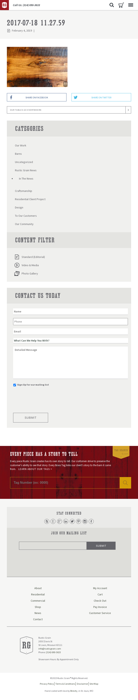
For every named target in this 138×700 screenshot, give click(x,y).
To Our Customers (26, 216)
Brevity (73, 691)
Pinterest (79, 521)
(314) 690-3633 (53, 652)
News (38, 613)
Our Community (24, 224)
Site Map (94, 684)
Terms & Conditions (65, 684)
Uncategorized (24, 162)
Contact (38, 619)
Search (111, 5)
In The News (26, 178)
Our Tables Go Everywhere (26, 110)
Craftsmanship (23, 191)
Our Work (20, 145)
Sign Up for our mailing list (33, 384)
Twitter (72, 521)
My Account (100, 588)
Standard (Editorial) (29, 257)
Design (19, 207)
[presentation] (44, 398)
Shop (38, 607)
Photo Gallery (26, 273)
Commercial (38, 601)
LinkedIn (65, 521)
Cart (121, 5)
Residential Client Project (30, 199)
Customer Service (100, 613)
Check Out (100, 601)
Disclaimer (82, 684)
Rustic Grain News (26, 170)
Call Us (26, 5)
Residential (38, 595)
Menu (129, 3)
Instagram (87, 521)
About (38, 588)
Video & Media (26, 265)
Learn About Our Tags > (35, 469)
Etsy (51, 521)
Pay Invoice (100, 607)
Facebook (94, 521)
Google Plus (58, 521)
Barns (18, 154)
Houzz (44, 521)
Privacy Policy (47, 684)
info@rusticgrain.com (49, 649)
